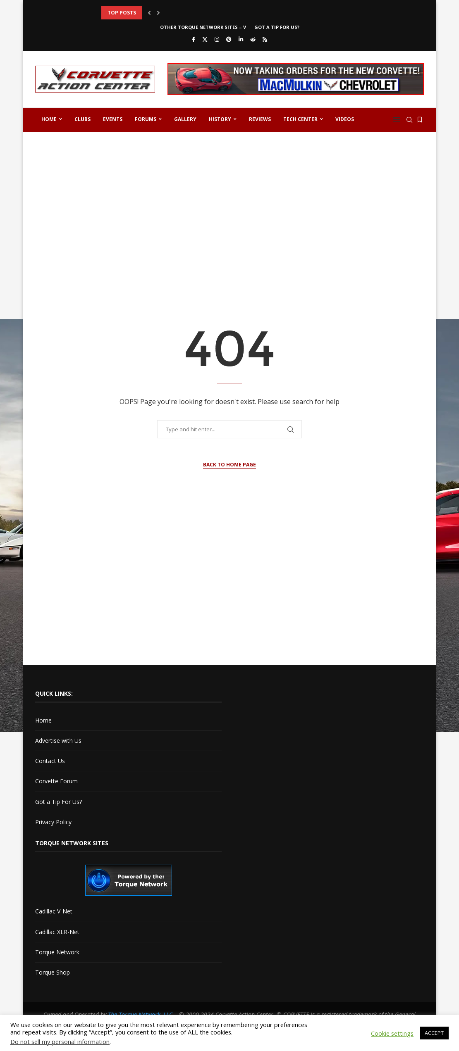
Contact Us (50, 761)
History (220, 119)
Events (112, 119)
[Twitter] (205, 39)
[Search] (409, 120)
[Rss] (265, 39)
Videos (344, 119)
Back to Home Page (229, 464)
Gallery (185, 119)
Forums (145, 119)
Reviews (260, 119)
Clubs (82, 119)
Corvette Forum (56, 781)
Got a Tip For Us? (276, 27)
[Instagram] (217, 39)
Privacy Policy (53, 822)
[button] (149, 12)
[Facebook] (193, 39)
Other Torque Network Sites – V (203, 27)
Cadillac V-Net (53, 911)
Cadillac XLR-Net (57, 932)
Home (49, 119)
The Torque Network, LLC (140, 1014)
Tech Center (300, 119)
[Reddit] (253, 39)
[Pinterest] (229, 39)
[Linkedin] (241, 39)
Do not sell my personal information (60, 1041)
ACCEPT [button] (434, 1033)
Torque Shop (52, 972)
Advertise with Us (58, 740)
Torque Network (57, 952)
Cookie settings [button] (392, 1033)
